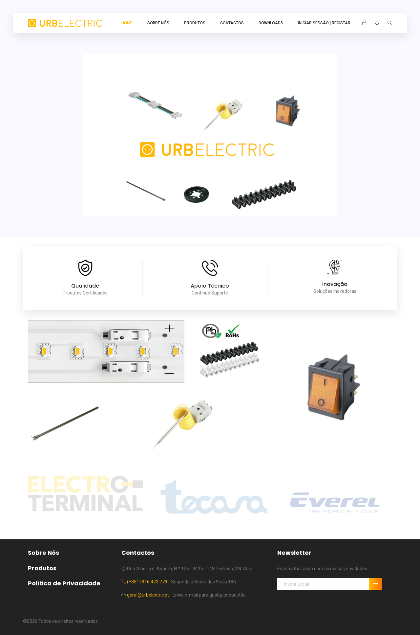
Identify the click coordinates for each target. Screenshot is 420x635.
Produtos (194, 23)
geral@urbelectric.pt (148, 595)
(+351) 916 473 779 (147, 581)
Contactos (232, 23)
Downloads (271, 23)
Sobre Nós (158, 23)
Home (127, 23)
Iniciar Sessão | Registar (324, 23)
